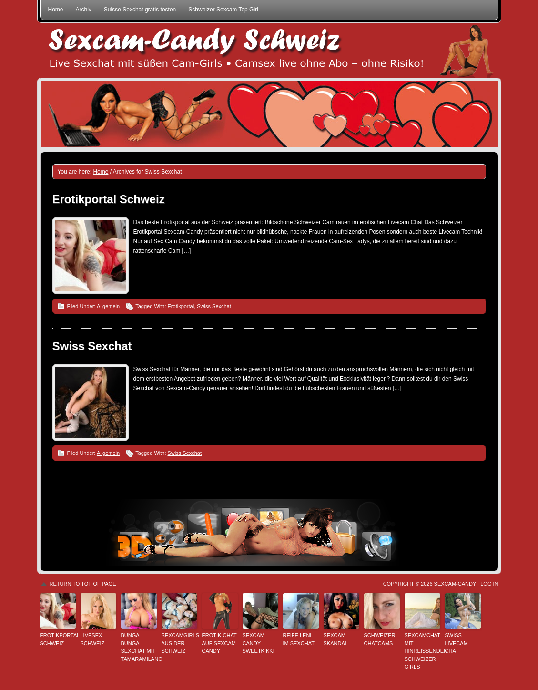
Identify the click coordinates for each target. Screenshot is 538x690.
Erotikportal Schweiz (108, 199)
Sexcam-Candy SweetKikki (258, 643)
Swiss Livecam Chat (456, 643)
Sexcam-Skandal (336, 639)
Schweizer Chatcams (380, 639)
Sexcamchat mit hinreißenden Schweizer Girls (422, 650)
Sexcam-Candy (455, 584)
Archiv (83, 9)
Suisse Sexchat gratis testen (140, 9)
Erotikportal (181, 306)
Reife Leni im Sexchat (299, 639)
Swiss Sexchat (214, 306)
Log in (489, 584)
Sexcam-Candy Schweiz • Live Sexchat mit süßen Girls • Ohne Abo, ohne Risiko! (269, 50)
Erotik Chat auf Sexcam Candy (219, 643)
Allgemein (108, 306)
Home (55, 9)
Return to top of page (83, 584)
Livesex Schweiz (93, 639)
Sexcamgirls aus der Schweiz (179, 643)
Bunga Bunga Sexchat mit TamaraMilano (139, 647)
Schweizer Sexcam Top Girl (223, 9)
